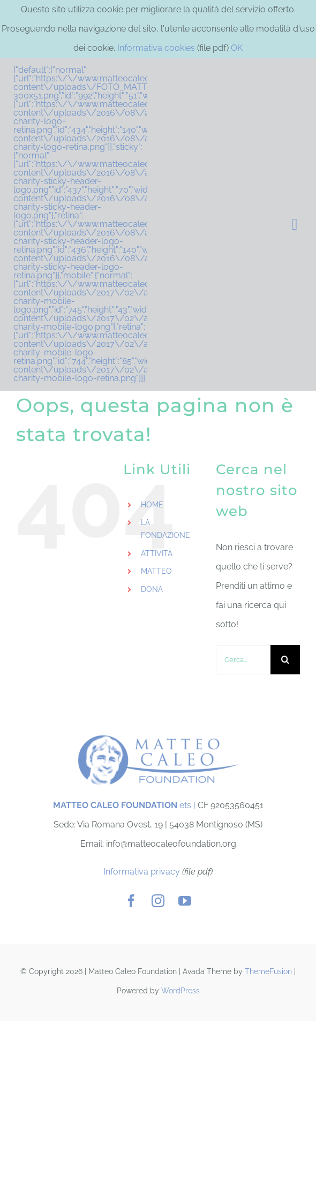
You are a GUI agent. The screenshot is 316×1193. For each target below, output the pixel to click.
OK (237, 48)
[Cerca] (285, 659)
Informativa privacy (141, 872)
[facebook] (131, 900)
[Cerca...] (243, 659)
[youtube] (184, 900)
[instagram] (158, 900)
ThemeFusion (268, 971)
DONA (152, 589)
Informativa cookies (156, 48)
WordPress (180, 990)
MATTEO (156, 571)
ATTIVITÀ (156, 553)
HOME (152, 504)
